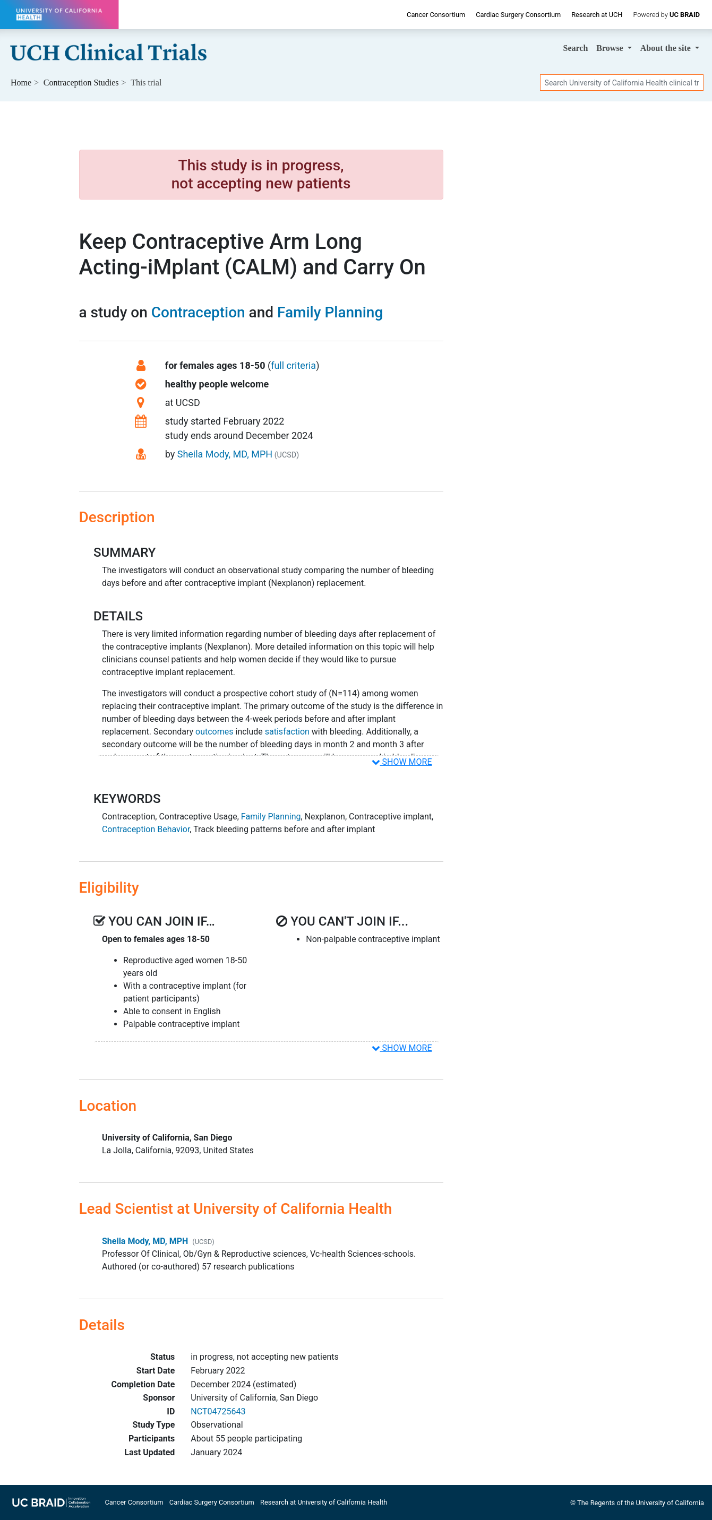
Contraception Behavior (146, 829)
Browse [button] (610, 48)
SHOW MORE (402, 762)
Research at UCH (596, 15)
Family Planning (330, 312)
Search (575, 48)
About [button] (666, 48)
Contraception (198, 312)
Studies (81, 82)
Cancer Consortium (436, 15)
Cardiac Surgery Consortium (518, 15)
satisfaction (287, 732)
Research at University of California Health (323, 1502)
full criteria (293, 365)
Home (21, 82)
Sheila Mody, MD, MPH (224, 454)
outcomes (214, 732)
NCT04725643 (218, 1411)
